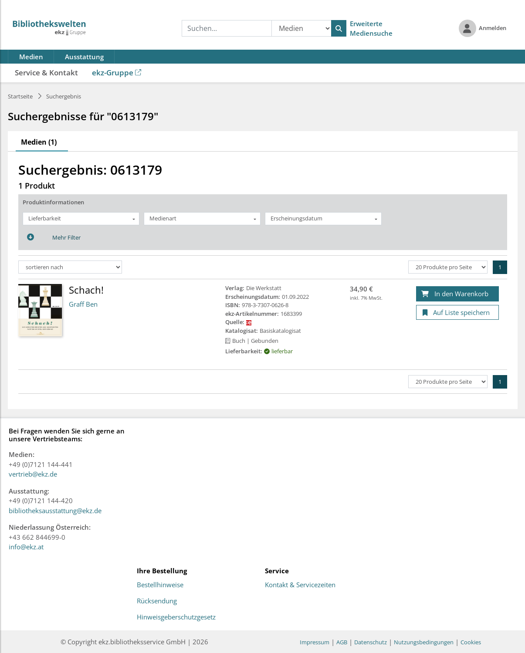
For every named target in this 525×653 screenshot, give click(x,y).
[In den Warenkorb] (457, 293)
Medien (31, 56)
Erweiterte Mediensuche (371, 28)
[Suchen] (338, 28)
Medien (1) (39, 142)
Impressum (314, 642)
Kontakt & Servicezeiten (300, 585)
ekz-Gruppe (116, 73)
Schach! (86, 289)
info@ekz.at (26, 546)
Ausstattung (84, 56)
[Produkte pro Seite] (448, 267)
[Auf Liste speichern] (457, 312)
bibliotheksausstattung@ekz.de (55, 510)
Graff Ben (83, 304)
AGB (341, 642)
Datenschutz (370, 642)
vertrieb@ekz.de (33, 474)
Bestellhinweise (160, 585)
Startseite (20, 96)
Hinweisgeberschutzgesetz (176, 617)
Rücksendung (157, 601)
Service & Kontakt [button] (46, 73)
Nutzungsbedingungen (424, 642)
